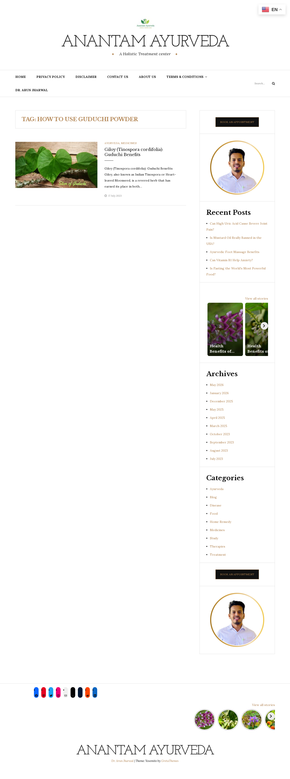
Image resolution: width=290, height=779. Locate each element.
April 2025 (217, 426)
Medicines (129, 143)
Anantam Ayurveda (145, 42)
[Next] (264, 330)
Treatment (218, 563)
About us (147, 77)
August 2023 (219, 459)
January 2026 (219, 401)
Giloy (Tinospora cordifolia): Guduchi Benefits (134, 152)
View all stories (256, 299)
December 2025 (221, 409)
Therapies (217, 555)
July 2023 (216, 467)
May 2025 (217, 418)
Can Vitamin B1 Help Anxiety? (231, 260)
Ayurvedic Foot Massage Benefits (234, 252)
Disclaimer (86, 77)
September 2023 (222, 451)
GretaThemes (170, 769)
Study (214, 547)
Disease (215, 514)
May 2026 (217, 393)
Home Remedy (220, 530)
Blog (213, 505)
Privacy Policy (50, 77)
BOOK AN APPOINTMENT (237, 122)
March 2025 (218, 434)
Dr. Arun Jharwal (31, 90)
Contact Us (117, 77)
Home (20, 77)
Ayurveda (112, 143)
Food (214, 522)
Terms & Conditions (185, 77)
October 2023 (220, 442)
